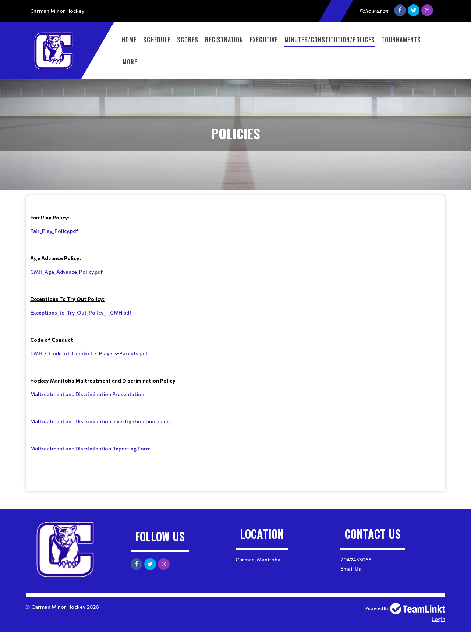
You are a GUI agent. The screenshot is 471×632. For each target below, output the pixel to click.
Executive (264, 39)
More (130, 61)
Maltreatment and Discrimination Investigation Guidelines (100, 421)
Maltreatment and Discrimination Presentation (87, 394)
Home (129, 39)
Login (438, 619)
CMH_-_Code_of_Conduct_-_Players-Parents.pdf (89, 353)
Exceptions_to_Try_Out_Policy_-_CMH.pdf (80, 312)
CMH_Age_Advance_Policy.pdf (66, 272)
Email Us (350, 568)
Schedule (156, 39)
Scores (187, 39)
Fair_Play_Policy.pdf (54, 231)
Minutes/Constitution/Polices (329, 39)
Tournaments (401, 39)
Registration (224, 39)
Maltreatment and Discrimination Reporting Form (90, 448)
